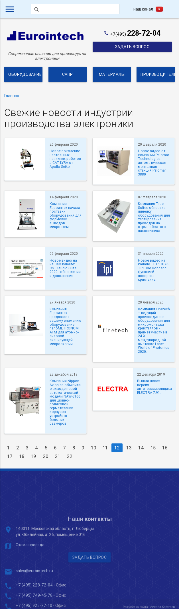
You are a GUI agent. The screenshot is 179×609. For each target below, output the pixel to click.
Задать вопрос (132, 46)
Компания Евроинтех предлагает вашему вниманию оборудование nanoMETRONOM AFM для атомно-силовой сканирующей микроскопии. (65, 326)
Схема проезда (30, 582)
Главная (11, 95)
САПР (67, 74)
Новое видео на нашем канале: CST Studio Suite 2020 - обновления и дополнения (65, 268)
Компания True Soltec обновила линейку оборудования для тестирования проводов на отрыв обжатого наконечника (154, 217)
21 (57, 456)
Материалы (112, 74)
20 (45, 456)
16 (164, 448)
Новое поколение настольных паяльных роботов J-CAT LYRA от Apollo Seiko (65, 158)
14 (141, 448)
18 (21, 456)
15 (153, 448)
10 (93, 448)
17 (10, 456)
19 (33, 456)
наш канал (143, 9)
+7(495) (135, 34)
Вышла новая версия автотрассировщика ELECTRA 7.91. (154, 386)
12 (117, 448)
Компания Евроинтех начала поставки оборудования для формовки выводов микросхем (66, 215)
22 (69, 456)
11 (105, 448)
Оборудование (25, 74)
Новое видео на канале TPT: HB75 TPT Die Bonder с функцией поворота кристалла (153, 270)
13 (129, 448)
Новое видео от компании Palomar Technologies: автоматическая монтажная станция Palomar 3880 (153, 162)
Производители (158, 74)
